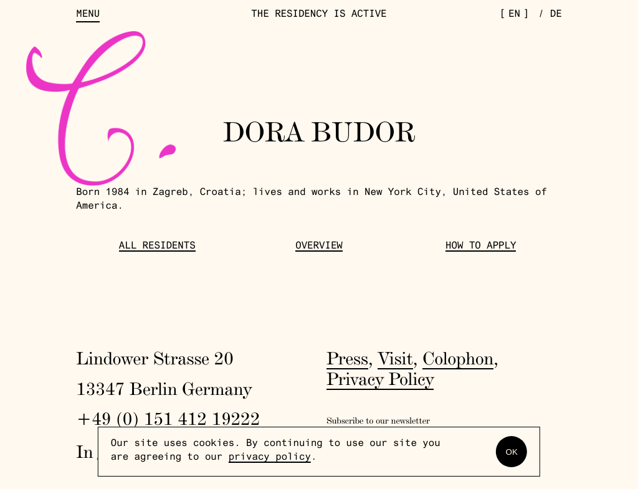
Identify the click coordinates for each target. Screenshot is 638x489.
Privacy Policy (380, 379)
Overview (319, 247)
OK (512, 452)
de (556, 15)
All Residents (157, 247)
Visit (395, 358)
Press (347, 358)
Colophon (457, 358)
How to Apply (480, 247)
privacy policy (270, 458)
